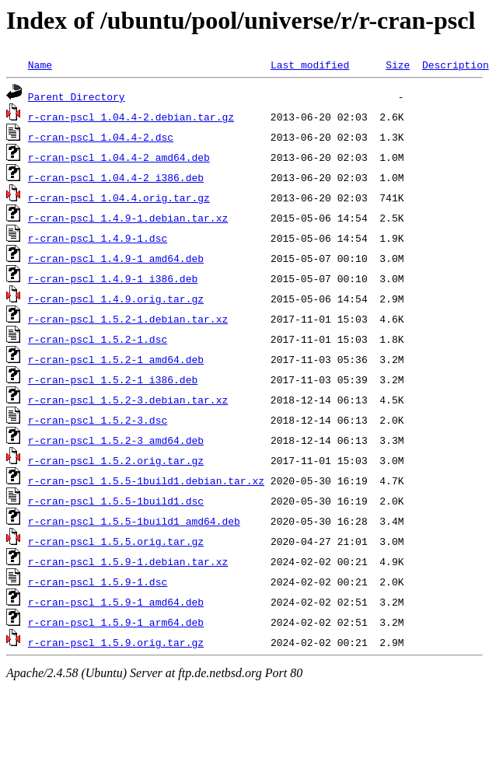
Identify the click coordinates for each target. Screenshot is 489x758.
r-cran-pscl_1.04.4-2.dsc (100, 137)
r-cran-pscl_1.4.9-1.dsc (97, 238)
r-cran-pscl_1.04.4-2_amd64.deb (119, 157)
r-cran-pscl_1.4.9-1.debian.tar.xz (128, 218)
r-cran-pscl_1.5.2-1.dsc (97, 339)
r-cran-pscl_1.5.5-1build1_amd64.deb (134, 521)
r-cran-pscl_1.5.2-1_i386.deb (112, 379)
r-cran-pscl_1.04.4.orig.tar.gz (119, 197)
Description (455, 65)
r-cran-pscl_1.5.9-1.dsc (97, 582)
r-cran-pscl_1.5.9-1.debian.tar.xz (128, 561)
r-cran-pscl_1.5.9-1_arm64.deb (116, 622)
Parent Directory (76, 96)
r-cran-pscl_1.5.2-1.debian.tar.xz (128, 319)
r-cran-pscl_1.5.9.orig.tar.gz (116, 642)
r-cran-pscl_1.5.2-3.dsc (97, 420)
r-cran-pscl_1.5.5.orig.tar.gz (116, 541)
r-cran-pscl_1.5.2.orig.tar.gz (116, 460)
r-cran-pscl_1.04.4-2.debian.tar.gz (131, 117)
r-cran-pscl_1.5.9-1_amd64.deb (116, 602)
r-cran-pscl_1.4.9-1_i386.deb (112, 278)
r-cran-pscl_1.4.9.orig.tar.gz (116, 299)
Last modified (310, 65)
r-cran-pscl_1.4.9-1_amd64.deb (116, 258)
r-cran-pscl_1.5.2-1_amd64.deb (116, 359)
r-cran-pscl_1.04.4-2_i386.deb (116, 177)
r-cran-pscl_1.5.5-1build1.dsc (116, 501)
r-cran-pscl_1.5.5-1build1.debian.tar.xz (146, 480)
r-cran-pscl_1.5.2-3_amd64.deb (116, 440)
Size (398, 65)
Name (40, 65)
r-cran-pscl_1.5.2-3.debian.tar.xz (128, 400)
